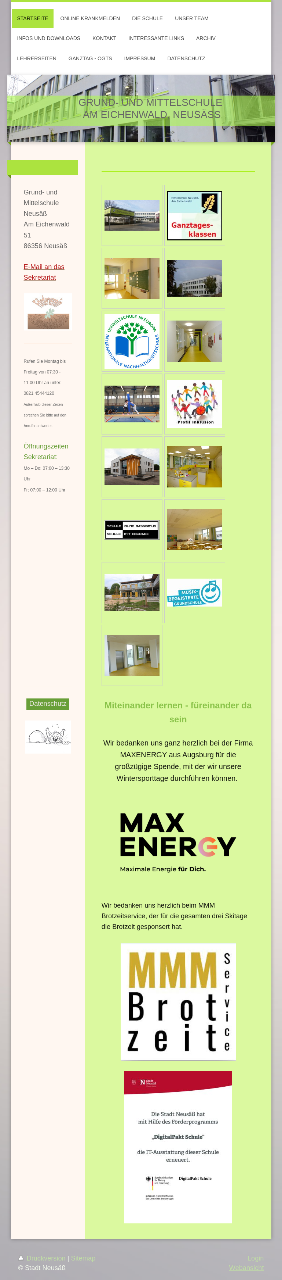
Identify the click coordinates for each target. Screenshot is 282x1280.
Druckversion (42, 1258)
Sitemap (83, 1258)
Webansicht (246, 1268)
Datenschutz (47, 703)
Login (256, 1258)
